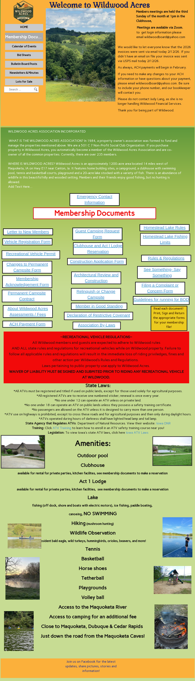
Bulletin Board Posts (24, 64)
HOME (24, 27)
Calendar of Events (24, 46)
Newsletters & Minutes (24, 73)
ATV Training (62, 428)
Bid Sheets (24, 55)
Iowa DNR (163, 423)
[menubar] (34, 55)
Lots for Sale (24, 81)
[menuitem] (24, 27)
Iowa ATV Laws (137, 432)
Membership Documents (24, 36)
